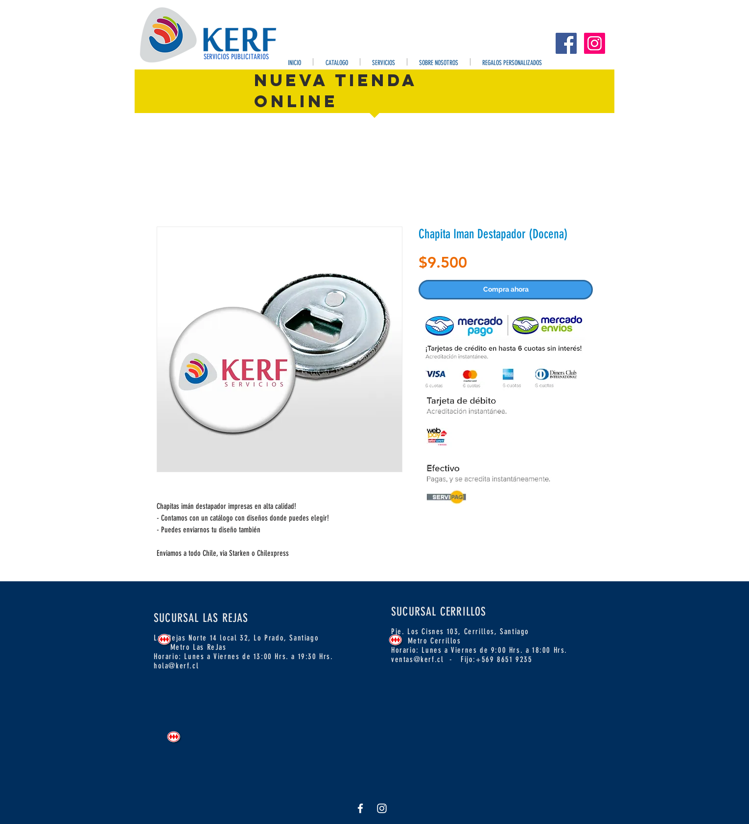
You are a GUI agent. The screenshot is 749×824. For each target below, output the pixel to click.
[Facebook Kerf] (566, 43)
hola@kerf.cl (176, 665)
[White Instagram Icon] (381, 808)
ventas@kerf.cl (417, 659)
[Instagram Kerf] (594, 43)
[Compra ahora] (506, 289)
